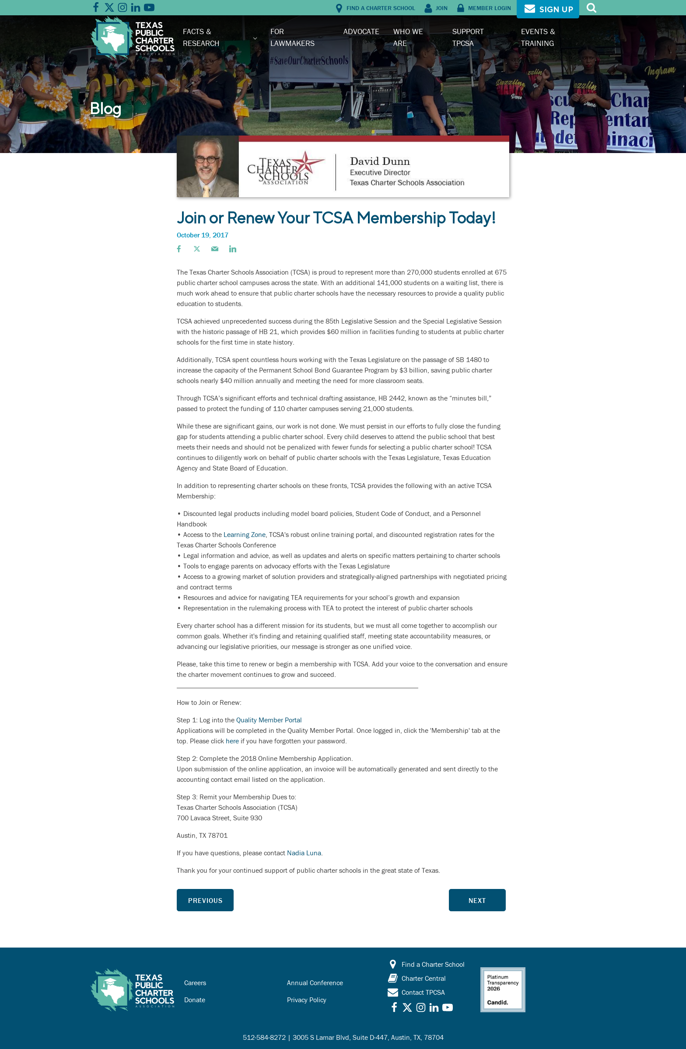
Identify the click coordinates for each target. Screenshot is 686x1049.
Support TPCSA (468, 37)
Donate (194, 999)
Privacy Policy (306, 999)
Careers (195, 982)
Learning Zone (245, 534)
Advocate (361, 31)
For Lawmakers (292, 37)
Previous (205, 900)
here (232, 740)
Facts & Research (201, 37)
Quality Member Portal (269, 719)
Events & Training (538, 37)
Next (477, 900)
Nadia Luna (304, 852)
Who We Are (408, 37)
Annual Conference (315, 982)
